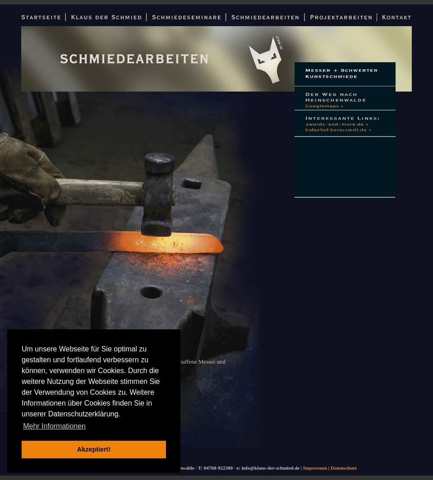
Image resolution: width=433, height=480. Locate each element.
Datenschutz (344, 468)
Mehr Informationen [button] (54, 426)
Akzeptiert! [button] (94, 449)
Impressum (315, 468)
